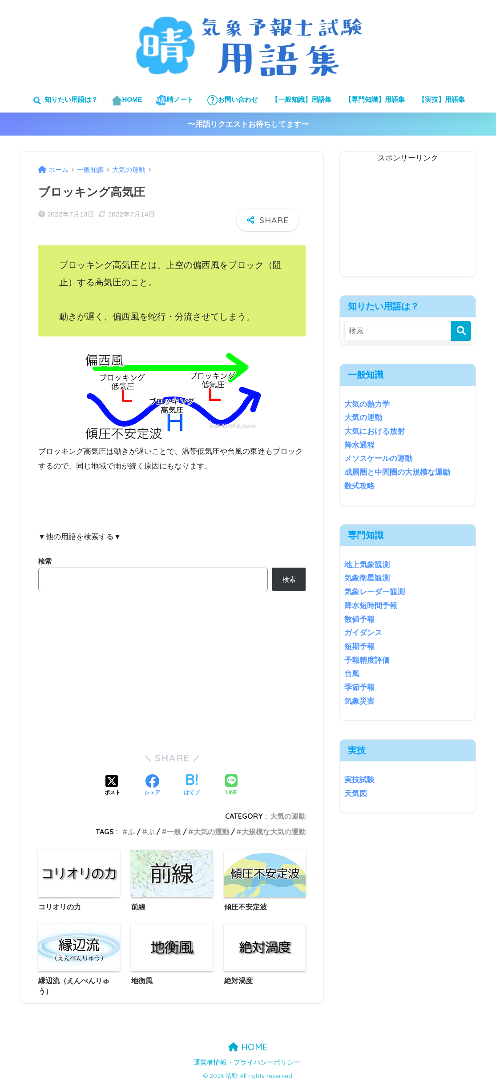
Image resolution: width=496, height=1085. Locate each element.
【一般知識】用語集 (301, 99)
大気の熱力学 (367, 404)
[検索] (461, 331)
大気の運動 (288, 816)
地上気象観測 (367, 565)
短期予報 (359, 646)
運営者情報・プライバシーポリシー (247, 1062)
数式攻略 (359, 486)
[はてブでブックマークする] (192, 786)
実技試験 (359, 780)
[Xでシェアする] (113, 786)
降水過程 (359, 445)
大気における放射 (374, 431)
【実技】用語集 (441, 99)
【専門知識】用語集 (375, 99)
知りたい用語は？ (64, 100)
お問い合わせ (232, 100)
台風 (351, 673)
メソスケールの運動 (378, 458)
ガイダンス (363, 633)
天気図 (355, 793)
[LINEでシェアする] (231, 785)
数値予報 (359, 619)
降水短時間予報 (370, 605)
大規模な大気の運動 (274, 831)
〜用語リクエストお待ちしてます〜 (248, 124)
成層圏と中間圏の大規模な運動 (397, 472)
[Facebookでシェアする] (152, 786)
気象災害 (359, 701)
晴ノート (175, 100)
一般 (174, 831)
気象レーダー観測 (374, 592)
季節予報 (359, 687)
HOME (126, 100)
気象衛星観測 (367, 578)
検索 (45, 561)
